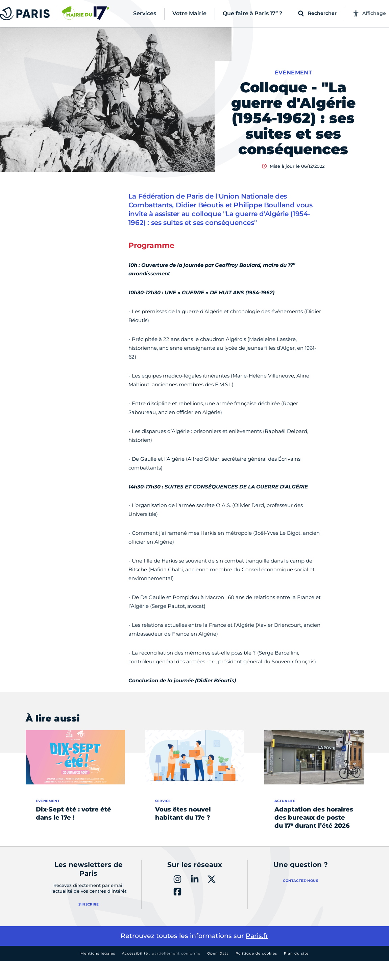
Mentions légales (97, 953)
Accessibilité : (161, 953)
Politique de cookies (256, 953)
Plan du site (296, 953)
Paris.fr (257, 936)
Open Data (218, 953)
